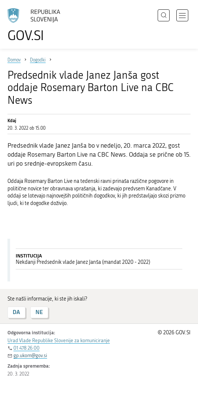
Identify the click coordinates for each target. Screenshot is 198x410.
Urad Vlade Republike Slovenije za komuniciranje (58, 340)
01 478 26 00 (26, 348)
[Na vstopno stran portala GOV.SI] (37, 25)
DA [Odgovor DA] (16, 312)
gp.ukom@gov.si (30, 355)
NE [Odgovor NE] (39, 312)
